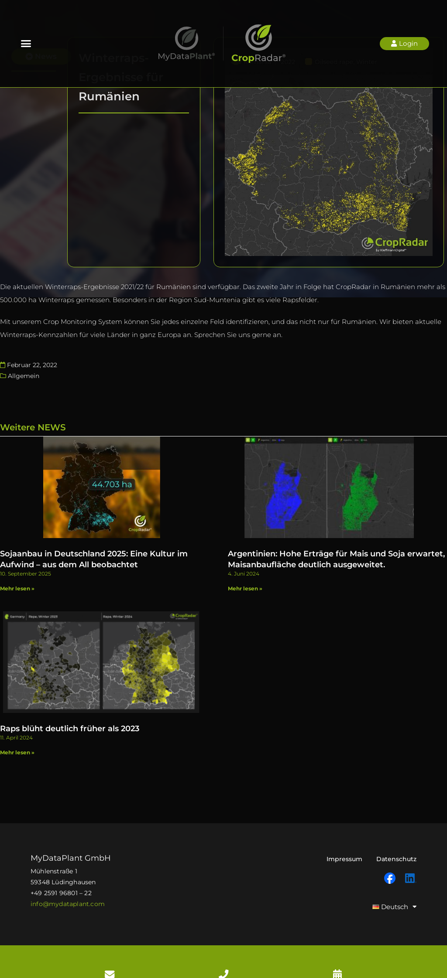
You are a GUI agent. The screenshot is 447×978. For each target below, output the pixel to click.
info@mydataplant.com (68, 898)
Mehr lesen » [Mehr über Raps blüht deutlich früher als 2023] (17, 746)
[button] (26, 43)
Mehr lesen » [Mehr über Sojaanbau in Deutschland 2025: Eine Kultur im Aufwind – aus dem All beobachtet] (17, 585)
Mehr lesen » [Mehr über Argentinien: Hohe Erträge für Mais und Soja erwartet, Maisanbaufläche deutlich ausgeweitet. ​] (245, 585)
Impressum (344, 853)
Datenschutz (396, 853)
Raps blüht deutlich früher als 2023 (69, 722)
